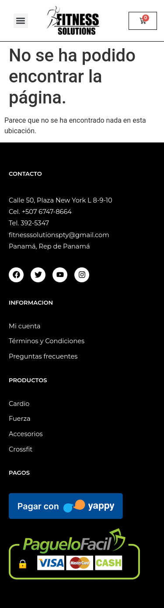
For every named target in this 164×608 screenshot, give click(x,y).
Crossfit (20, 449)
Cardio (19, 404)
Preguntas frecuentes (43, 356)
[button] (21, 21)
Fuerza (20, 419)
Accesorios (26, 434)
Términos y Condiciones (46, 341)
